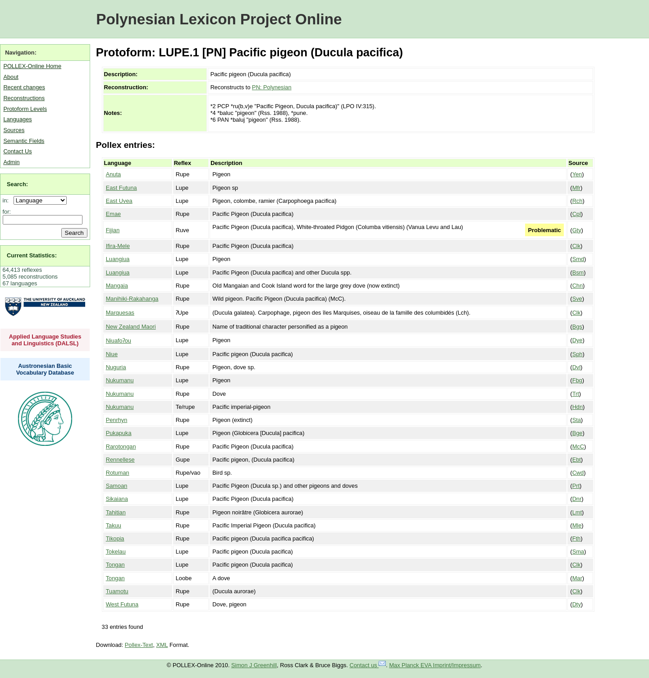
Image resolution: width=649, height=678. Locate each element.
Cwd (578, 472)
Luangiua (118, 259)
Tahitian (116, 512)
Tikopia (115, 538)
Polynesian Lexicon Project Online (219, 19)
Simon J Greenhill (254, 665)
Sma (578, 551)
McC (578, 446)
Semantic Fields (23, 140)
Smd (578, 259)
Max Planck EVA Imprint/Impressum (434, 665)
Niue (112, 354)
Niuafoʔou (118, 340)
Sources (13, 130)
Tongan (115, 564)
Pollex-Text (139, 644)
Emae (113, 214)
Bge (577, 433)
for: (7, 211)
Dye (577, 340)
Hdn (577, 406)
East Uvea (119, 200)
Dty (576, 604)
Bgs (577, 326)
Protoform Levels (25, 108)
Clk (576, 246)
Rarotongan (121, 446)
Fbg (577, 380)
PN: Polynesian (272, 87)
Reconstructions (24, 98)
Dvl (576, 367)
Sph (577, 354)
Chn (577, 285)
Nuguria (116, 367)
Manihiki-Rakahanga (132, 298)
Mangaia (117, 285)
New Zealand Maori (131, 326)
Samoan (117, 485)
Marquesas (120, 312)
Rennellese (120, 459)
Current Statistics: (32, 255)
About (10, 76)
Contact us (368, 665)
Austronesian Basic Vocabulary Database (45, 369)
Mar (577, 578)
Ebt (576, 459)
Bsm (578, 272)
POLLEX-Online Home (32, 66)
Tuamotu (117, 591)
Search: (17, 184)
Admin (11, 162)
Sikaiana (117, 498)
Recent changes (24, 87)
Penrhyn (117, 420)
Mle (577, 525)
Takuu (113, 525)
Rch (577, 200)
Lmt (577, 512)
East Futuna (121, 187)
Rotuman (117, 472)
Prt (576, 485)
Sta (576, 420)
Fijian (113, 230)
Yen (577, 174)
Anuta (113, 174)
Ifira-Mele (118, 246)
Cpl (576, 214)
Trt (575, 393)
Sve (577, 298)
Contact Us (17, 151)
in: (7, 200)
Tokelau (116, 551)
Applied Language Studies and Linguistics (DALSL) (45, 340)
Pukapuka (119, 433)
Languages (17, 119)
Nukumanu (120, 380)
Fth (576, 538)
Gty (576, 230)
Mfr (576, 187)
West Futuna (122, 604)
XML (162, 644)
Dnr (577, 498)
